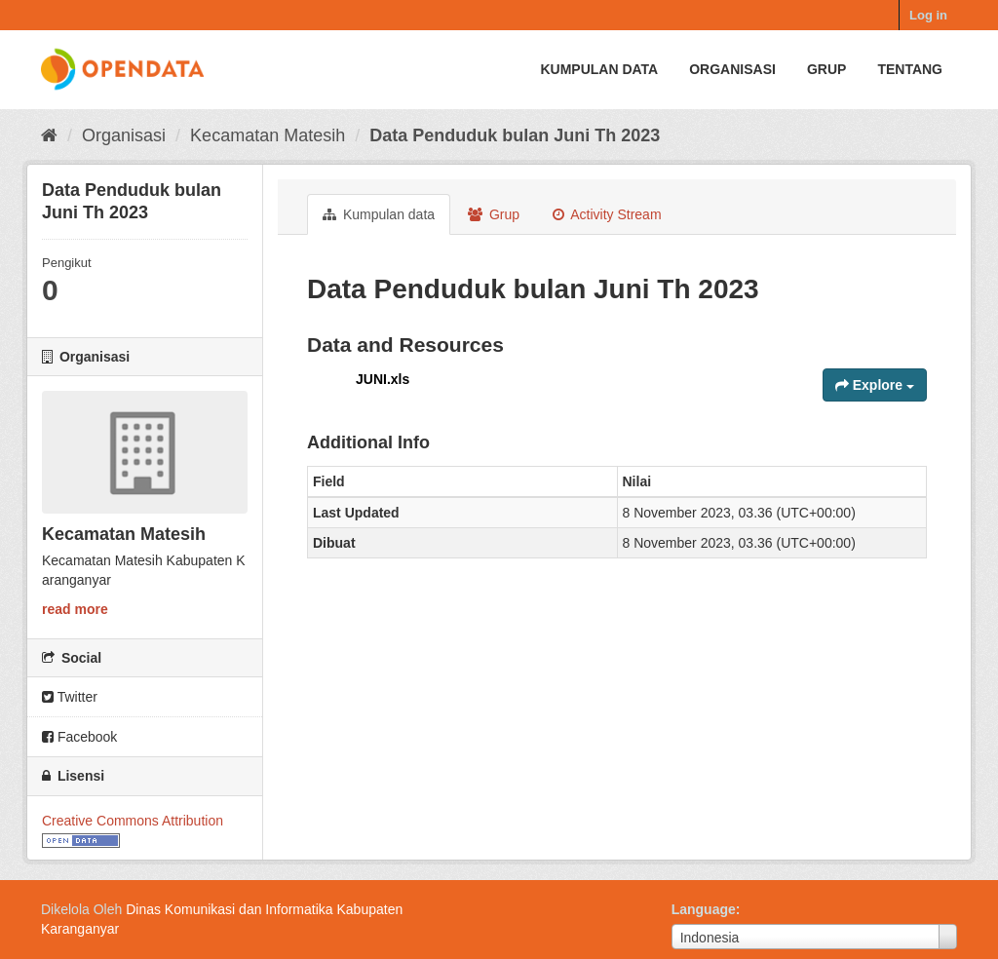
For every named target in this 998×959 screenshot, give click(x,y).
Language (704, 909)
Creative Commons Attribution (132, 820)
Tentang (909, 69)
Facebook (79, 737)
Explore (874, 385)
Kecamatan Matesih (267, 135)
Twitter (69, 697)
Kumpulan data (599, 69)
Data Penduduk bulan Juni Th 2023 (514, 135)
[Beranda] (49, 135)
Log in (928, 15)
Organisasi (732, 69)
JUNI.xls (382, 379)
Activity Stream (607, 214)
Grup (826, 69)
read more (75, 609)
